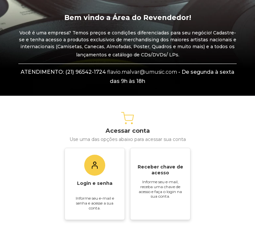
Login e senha (94, 212)
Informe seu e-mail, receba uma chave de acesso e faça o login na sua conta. (160, 217)
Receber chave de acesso (160, 198)
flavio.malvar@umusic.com (142, 100)
